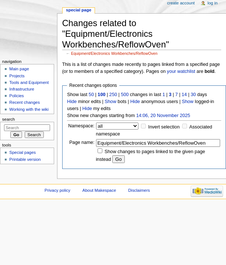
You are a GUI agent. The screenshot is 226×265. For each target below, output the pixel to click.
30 (193, 94)
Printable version (24, 159)
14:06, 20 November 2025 (163, 115)
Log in (213, 3)
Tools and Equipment (29, 82)
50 (91, 94)
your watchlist (181, 71)
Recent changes (24, 102)
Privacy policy (57, 190)
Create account (181, 3)
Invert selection (164, 127)
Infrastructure (21, 89)
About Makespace (99, 190)
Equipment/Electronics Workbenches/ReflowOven (114, 53)
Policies (16, 95)
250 (113, 94)
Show (110, 101)
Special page (78, 10)
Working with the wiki (29, 109)
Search (8, 119)
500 (124, 94)
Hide (72, 101)
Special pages (22, 152)
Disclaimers (139, 190)
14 (184, 94)
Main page (19, 69)
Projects (16, 76)
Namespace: (81, 125)
